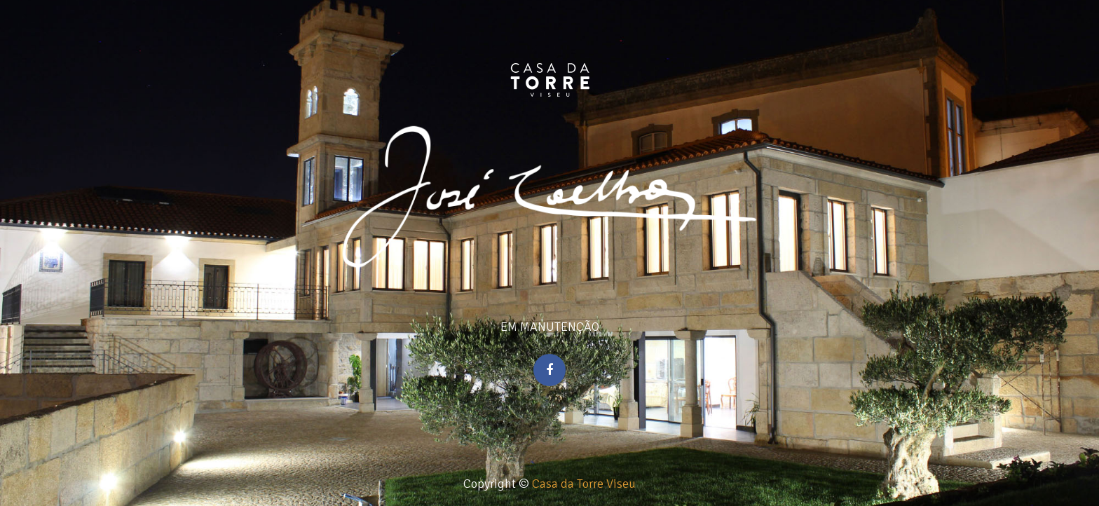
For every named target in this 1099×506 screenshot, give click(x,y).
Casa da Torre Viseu (584, 483)
